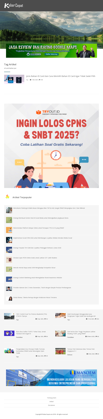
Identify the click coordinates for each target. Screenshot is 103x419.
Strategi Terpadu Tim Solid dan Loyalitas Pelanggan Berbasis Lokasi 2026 (37, 248)
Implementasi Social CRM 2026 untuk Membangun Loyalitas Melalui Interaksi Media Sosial (42, 238)
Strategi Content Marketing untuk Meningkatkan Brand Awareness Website (37, 278)
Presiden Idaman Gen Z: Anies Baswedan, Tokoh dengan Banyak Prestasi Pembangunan (42, 288)
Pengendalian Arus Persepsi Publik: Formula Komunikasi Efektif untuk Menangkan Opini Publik (30, 351)
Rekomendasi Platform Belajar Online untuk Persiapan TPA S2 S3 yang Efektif (38, 228)
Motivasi (69, 355)
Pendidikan (19, 337)
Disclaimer (51, 405)
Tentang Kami (51, 398)
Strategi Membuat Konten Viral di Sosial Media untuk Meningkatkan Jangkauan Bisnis (40, 218)
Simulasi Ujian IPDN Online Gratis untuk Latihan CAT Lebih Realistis (35, 258)
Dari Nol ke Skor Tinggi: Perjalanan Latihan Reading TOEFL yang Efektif (81, 333)
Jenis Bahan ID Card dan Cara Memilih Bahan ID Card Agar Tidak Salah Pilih (60, 76)
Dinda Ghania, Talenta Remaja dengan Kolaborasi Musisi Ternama (35, 297)
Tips (27, 79)
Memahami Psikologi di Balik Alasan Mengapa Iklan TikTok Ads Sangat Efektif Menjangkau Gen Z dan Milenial (49, 208)
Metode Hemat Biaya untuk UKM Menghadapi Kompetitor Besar (34, 268)
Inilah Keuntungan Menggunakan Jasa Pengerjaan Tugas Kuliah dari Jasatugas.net (81, 315)
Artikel (51, 401)
